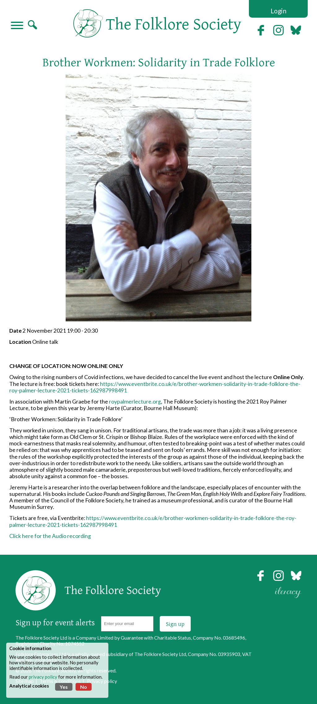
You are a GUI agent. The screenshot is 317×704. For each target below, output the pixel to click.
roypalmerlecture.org (135, 401)
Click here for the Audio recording (50, 536)
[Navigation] (17, 26)
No (83, 687)
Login (278, 11)
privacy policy (43, 677)
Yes (64, 687)
